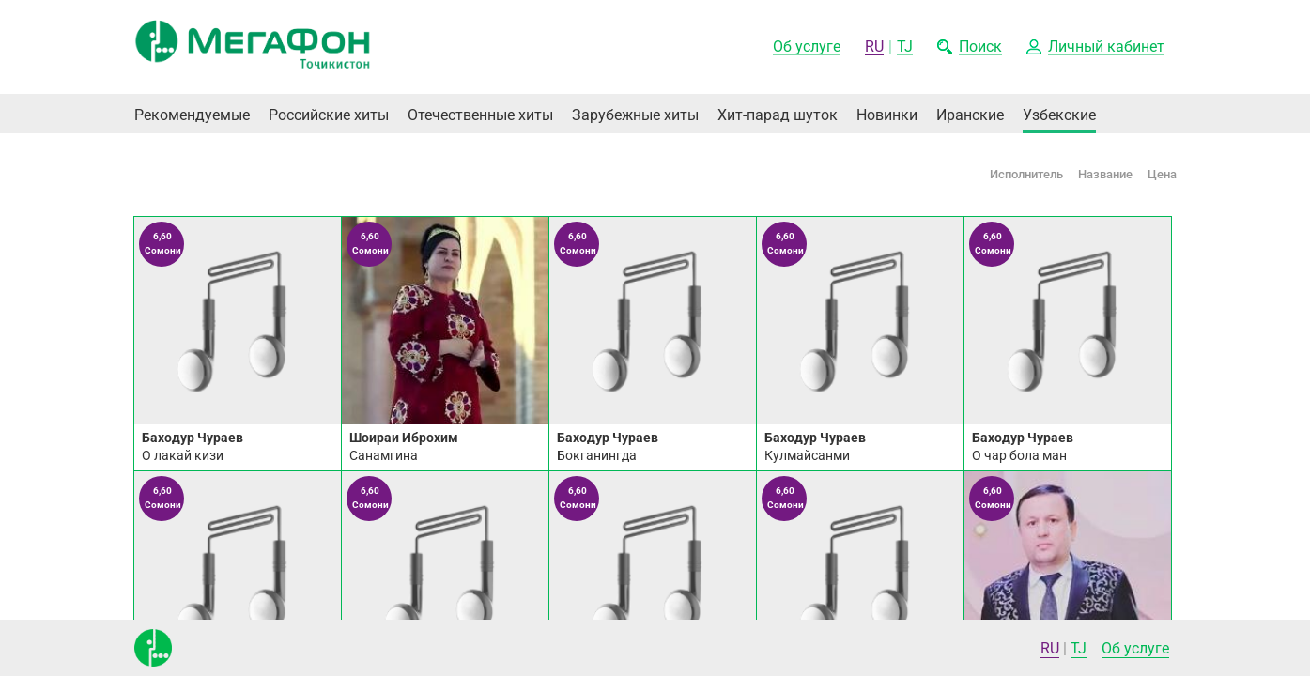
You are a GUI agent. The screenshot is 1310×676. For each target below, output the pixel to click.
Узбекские (1059, 115)
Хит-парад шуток (777, 115)
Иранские (970, 115)
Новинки (886, 115)
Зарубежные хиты (635, 115)
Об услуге (1135, 648)
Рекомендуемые (192, 115)
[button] (1095, 47)
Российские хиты (329, 115)
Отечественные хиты (480, 115)
